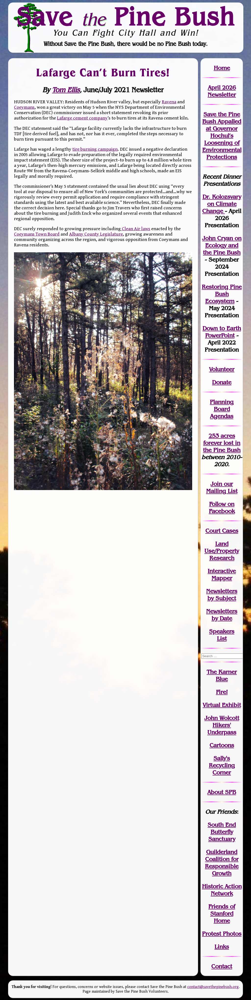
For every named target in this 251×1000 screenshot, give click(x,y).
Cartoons (222, 745)
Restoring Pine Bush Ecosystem (222, 294)
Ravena (169, 102)
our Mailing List (222, 487)
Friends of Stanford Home (221, 913)
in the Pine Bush (221, 446)
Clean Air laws (135, 228)
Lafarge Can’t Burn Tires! (103, 72)
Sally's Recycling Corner (222, 765)
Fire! (222, 691)
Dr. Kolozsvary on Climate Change (221, 203)
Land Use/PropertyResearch (221, 550)
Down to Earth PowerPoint (221, 332)
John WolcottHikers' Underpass (221, 725)
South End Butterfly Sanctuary (222, 831)
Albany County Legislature (96, 234)
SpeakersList (221, 635)
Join (216, 483)
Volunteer (221, 369)
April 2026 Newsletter (222, 91)
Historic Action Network (222, 890)
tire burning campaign (95, 149)
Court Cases (221, 530)
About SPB (221, 792)
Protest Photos (221, 933)
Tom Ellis (66, 90)
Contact (221, 966)
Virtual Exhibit (222, 704)
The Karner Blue (222, 675)
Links (221, 946)
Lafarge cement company (82, 118)
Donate (221, 382)
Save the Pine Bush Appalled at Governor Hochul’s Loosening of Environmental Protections (221, 135)
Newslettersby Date (221, 615)
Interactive (222, 570)
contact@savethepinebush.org (213, 987)
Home (222, 67)
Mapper (222, 578)
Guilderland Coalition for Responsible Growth (221, 862)
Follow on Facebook (222, 507)
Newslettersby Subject (221, 594)
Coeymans (24, 107)
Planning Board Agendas (222, 409)
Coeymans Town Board (37, 234)
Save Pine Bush (125, 16)
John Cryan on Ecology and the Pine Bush (221, 245)
